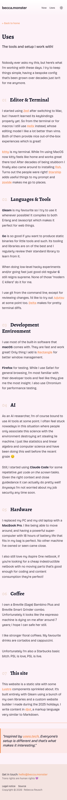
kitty (5, 152)
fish (58, 167)
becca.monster (14, 8)
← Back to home (11, 23)
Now (44, 7)
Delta (32, 303)
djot (28, 709)
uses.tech (31, 736)
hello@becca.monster (33, 774)
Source (22, 786)
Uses (52, 7)
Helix (30, 126)
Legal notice (8, 786)
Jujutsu (59, 298)
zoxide (7, 182)
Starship (54, 172)
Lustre (7, 689)
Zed (26, 111)
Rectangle (44, 352)
